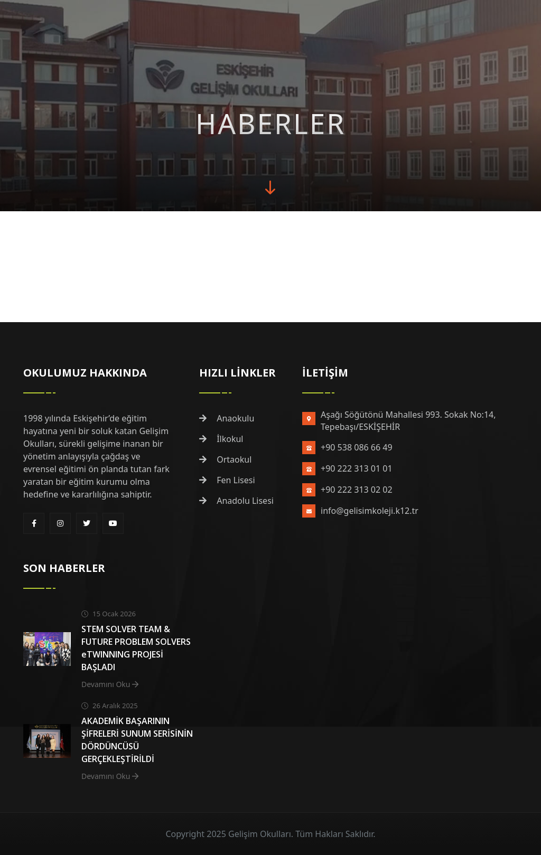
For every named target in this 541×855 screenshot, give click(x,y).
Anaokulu (226, 418)
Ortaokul (225, 459)
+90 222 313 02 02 (357, 489)
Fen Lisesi (227, 480)
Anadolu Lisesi (236, 500)
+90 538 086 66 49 (357, 447)
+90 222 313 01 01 (357, 468)
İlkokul (221, 439)
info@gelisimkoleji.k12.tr (369, 510)
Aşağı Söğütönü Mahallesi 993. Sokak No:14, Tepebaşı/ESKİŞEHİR (408, 421)
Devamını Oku (109, 684)
